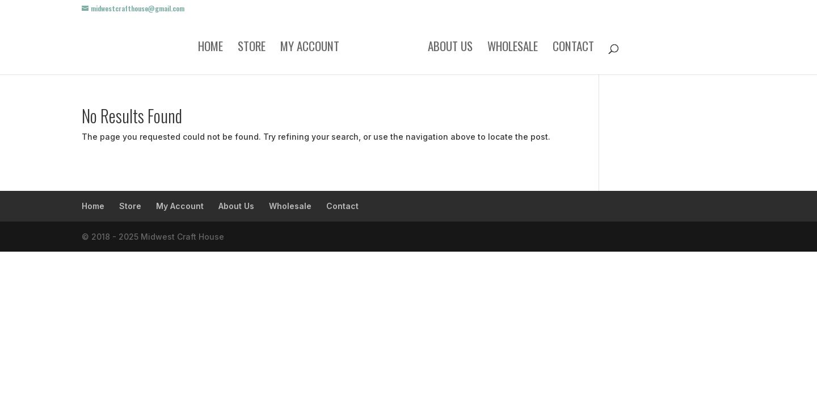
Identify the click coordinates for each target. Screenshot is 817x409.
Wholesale (512, 48)
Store (252, 48)
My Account (309, 48)
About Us (450, 48)
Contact (573, 48)
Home (210, 48)
